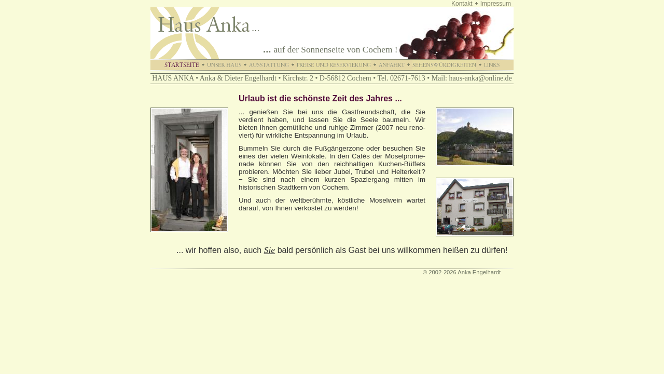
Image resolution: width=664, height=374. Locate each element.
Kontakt (462, 3)
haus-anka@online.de (480, 78)
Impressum (495, 3)
